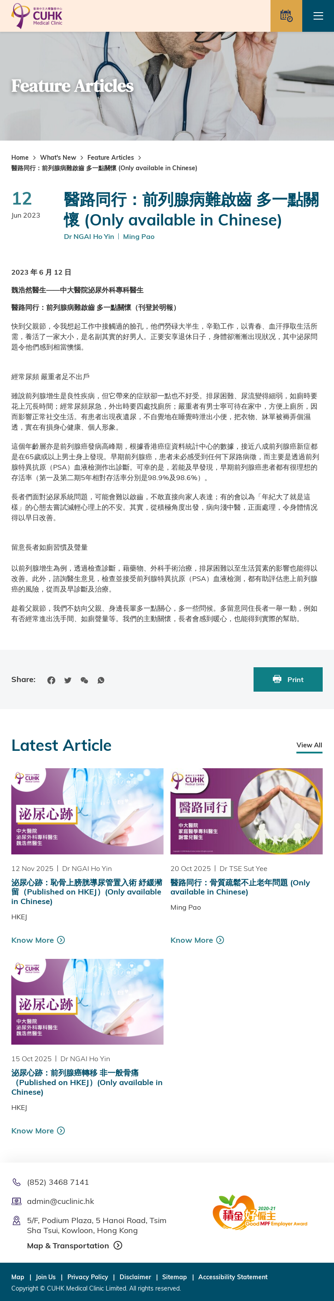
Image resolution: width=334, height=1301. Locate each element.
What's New (58, 157)
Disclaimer (135, 1277)
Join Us (46, 1277)
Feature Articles (110, 157)
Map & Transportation (68, 1245)
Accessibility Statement (232, 1277)
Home (20, 157)
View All (309, 745)
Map (17, 1277)
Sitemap (174, 1277)
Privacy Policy (87, 1277)
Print (288, 679)
